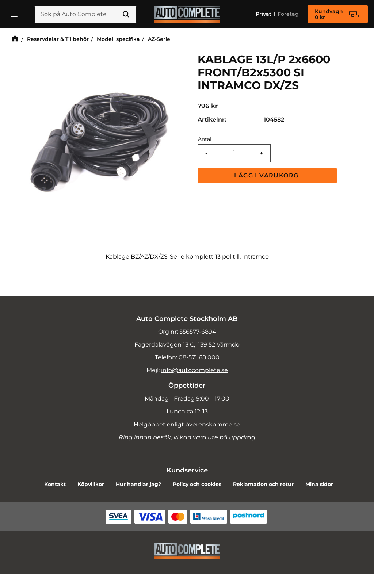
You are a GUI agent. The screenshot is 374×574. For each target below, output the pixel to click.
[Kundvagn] (338, 14)
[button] (16, 14)
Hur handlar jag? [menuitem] (138, 484)
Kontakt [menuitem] (55, 484)
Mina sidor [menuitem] (319, 484)
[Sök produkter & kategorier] (85, 14)
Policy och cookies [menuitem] (197, 484)
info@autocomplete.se (194, 370)
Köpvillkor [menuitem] (90, 484)
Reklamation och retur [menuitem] (263, 484)
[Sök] (126, 14)
